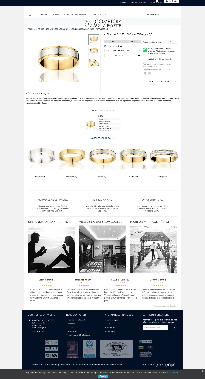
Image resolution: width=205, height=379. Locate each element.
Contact (70, 337)
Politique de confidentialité (77, 329)
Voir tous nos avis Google (164, 315)
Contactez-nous (156, 3)
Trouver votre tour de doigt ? (153, 51)
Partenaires (111, 340)
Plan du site (111, 337)
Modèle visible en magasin (160, 68)
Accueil (31, 38)
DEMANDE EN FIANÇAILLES (48, 231)
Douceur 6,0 (41, 186)
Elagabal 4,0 (72, 186)
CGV (108, 333)
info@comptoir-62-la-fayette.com (80, 344)
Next (179, 168)
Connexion (171, 3)
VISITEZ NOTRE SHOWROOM (99, 231)
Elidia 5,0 (133, 186)
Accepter (103, 376)
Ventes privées (73, 340)
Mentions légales (113, 329)
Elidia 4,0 (102, 186)
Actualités (71, 333)
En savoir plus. (174, 373)
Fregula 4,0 (163, 186)
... (36, 310)
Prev (26, 168)
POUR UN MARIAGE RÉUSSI (149, 231)
